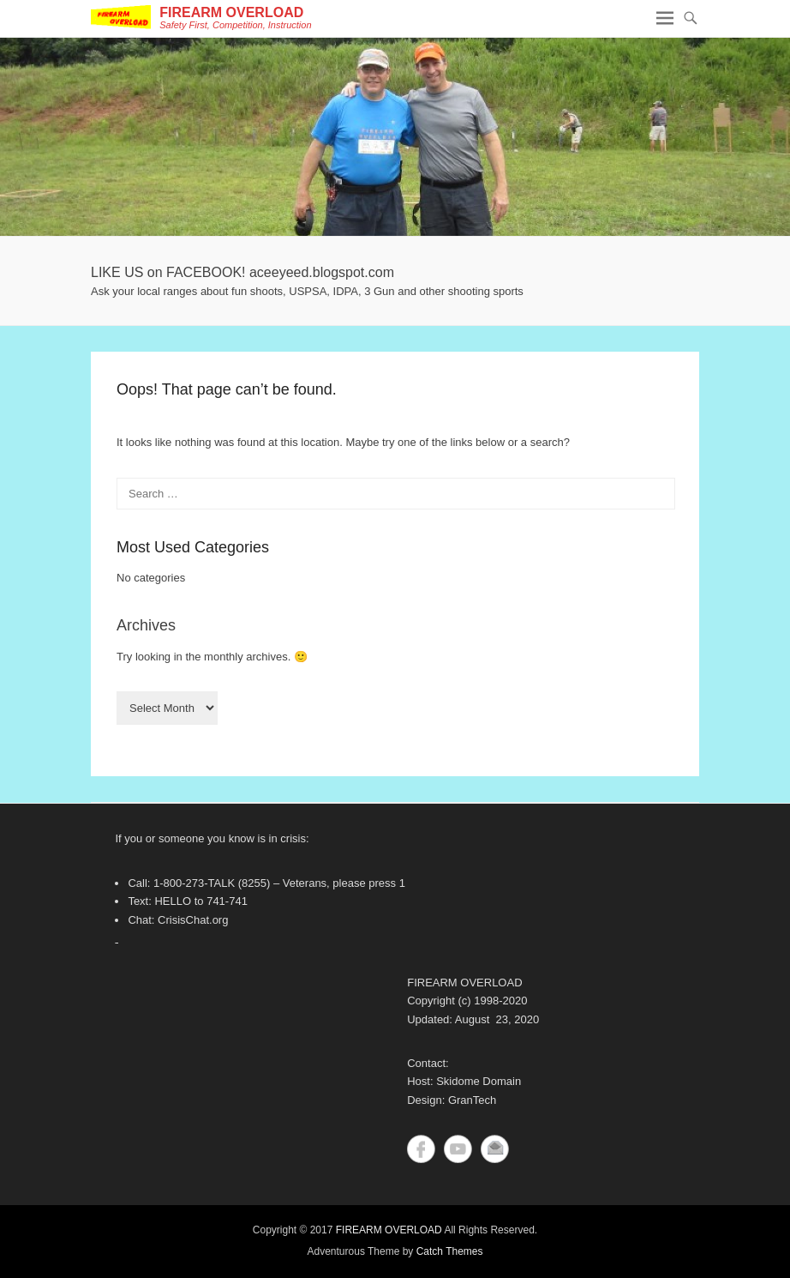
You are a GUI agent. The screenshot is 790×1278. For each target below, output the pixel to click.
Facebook (421, 1149)
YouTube (458, 1149)
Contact (495, 1149)
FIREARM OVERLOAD (231, 12)
